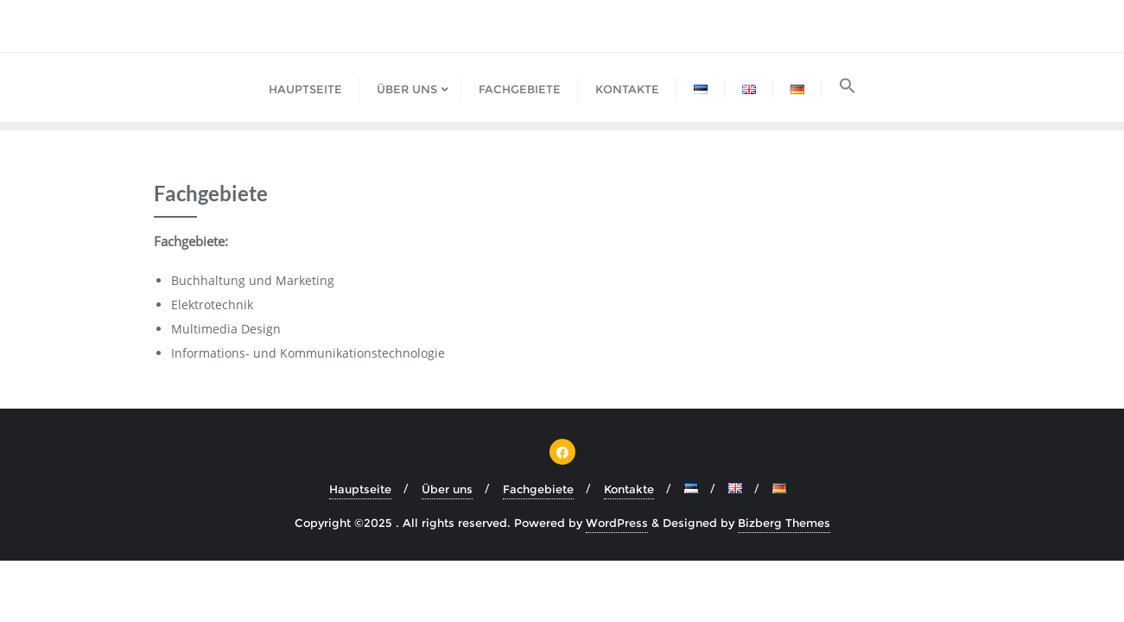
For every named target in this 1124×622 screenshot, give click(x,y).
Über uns (447, 489)
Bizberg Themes (784, 523)
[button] (847, 87)
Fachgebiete (538, 489)
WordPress (617, 523)
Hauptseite (360, 489)
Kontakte (629, 489)
